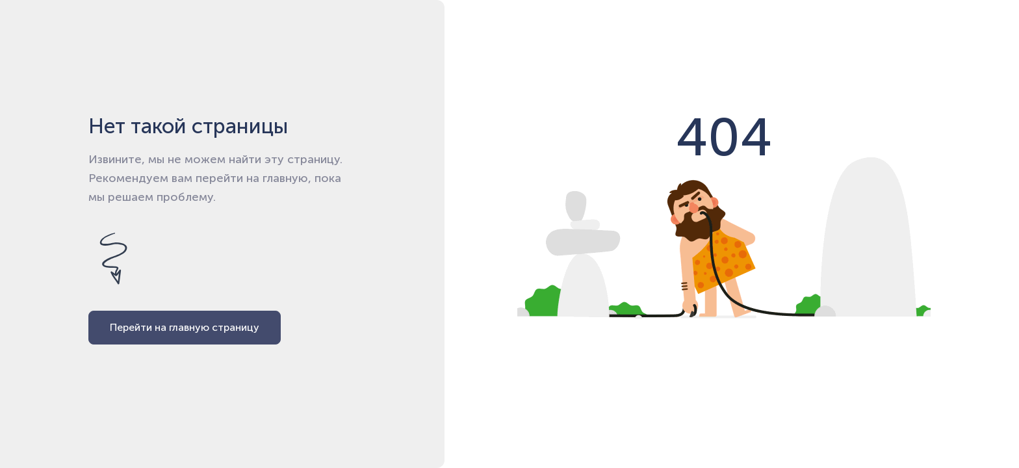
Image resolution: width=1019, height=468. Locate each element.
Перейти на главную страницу (184, 327)
